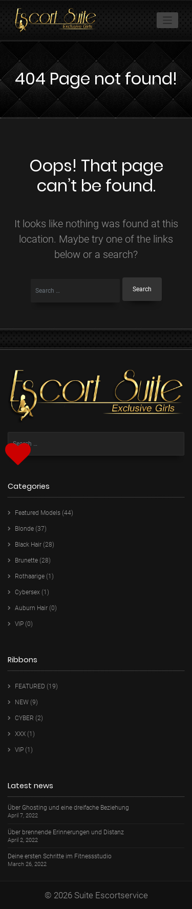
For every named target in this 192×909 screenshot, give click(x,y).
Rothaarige (30, 576)
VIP (19, 623)
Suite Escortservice (111, 895)
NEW (22, 702)
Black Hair (28, 544)
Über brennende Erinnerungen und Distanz (66, 832)
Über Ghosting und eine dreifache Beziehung (68, 808)
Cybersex (27, 592)
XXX (20, 734)
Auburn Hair (31, 608)
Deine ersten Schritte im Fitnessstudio (60, 856)
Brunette (26, 560)
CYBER (24, 718)
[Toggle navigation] (168, 20)
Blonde (24, 528)
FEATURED (30, 686)
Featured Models (37, 512)
